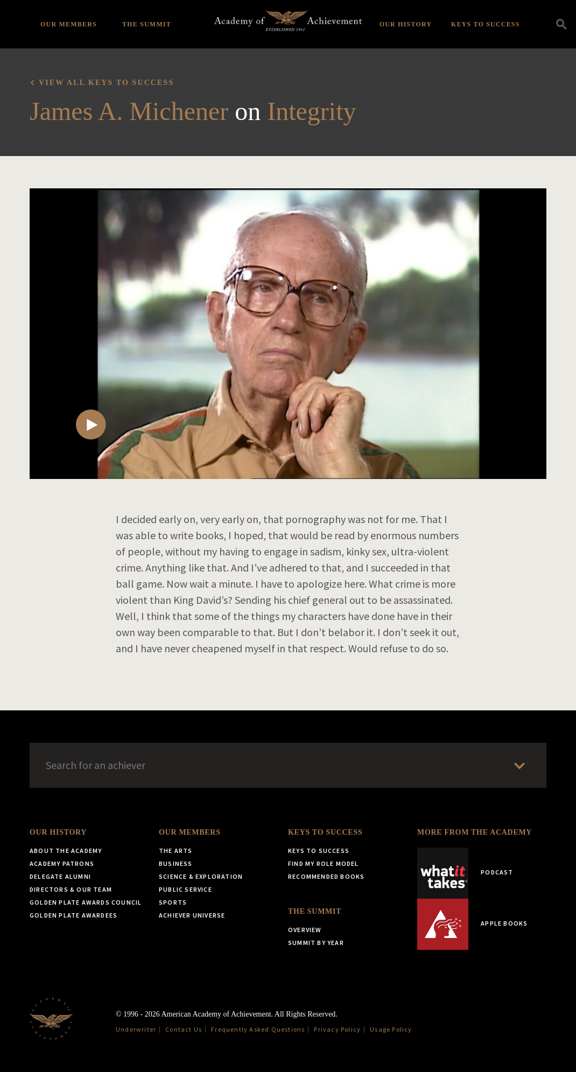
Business (176, 863)
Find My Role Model (323, 863)
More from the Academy (474, 832)
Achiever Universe (192, 915)
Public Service (185, 889)
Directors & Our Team (71, 889)
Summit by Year (316, 943)
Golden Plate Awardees (73, 915)
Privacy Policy (337, 1029)
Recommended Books (326, 876)
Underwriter (136, 1029)
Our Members (68, 24)
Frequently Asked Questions (258, 1029)
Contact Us (183, 1029)
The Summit (146, 24)
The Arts (176, 851)
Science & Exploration (201, 876)
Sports (173, 902)
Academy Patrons (62, 863)
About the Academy (66, 851)
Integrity (311, 111)
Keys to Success (485, 24)
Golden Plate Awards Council (86, 902)
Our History (406, 24)
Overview (305, 930)
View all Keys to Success (106, 83)
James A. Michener (129, 111)
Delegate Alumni (60, 876)
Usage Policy (391, 1029)
